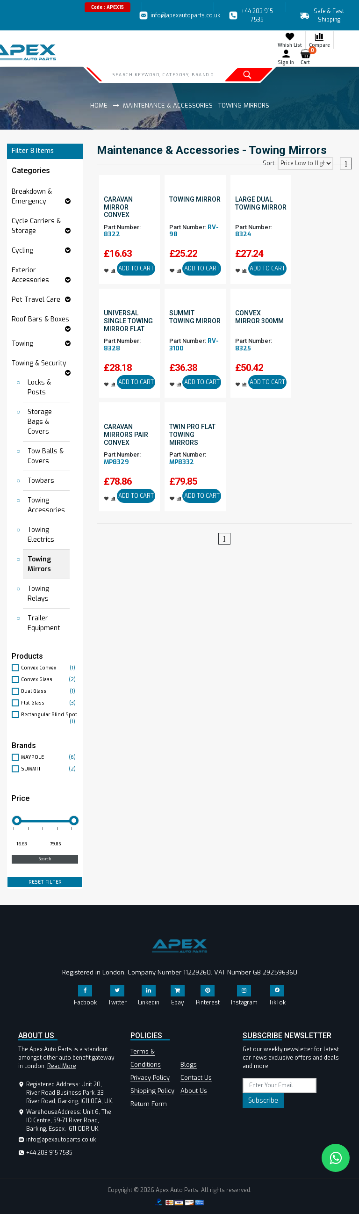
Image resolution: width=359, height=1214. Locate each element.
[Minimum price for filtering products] (27, 844)
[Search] (163, 74)
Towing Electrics (41, 534)
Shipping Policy (152, 1091)
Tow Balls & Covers (46, 456)
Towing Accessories (46, 505)
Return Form (148, 1104)
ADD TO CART (136, 268)
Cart (307, 57)
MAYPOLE (49, 757)
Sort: (269, 163)
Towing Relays (38, 593)
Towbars (41, 480)
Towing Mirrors (39, 564)
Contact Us (196, 1078)
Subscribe (263, 1100)
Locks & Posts (39, 387)
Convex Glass (49, 679)
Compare (319, 39)
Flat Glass (49, 702)
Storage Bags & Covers (40, 421)
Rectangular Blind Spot (49, 715)
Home (99, 105)
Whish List (290, 39)
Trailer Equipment (44, 623)
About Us (193, 1091)
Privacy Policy (150, 1078)
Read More (61, 1066)
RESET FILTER (45, 882)
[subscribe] (279, 1085)
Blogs (188, 1065)
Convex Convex (49, 667)
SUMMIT (49, 768)
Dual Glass (49, 691)
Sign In (286, 57)
